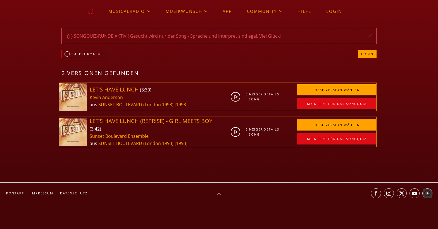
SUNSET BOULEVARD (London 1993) (135, 105)
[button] (370, 36)
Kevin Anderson (106, 97)
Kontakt (15, 193)
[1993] (181, 105)
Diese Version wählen (336, 90)
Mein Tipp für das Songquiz (336, 104)
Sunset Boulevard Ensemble (119, 136)
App (227, 11)
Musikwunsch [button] (187, 11)
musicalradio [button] (129, 11)
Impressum (42, 193)
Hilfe (304, 11)
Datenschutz (73, 193)
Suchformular (84, 54)
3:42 (95, 129)
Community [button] (264, 11)
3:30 (145, 90)
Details (271, 94)
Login (334, 11)
